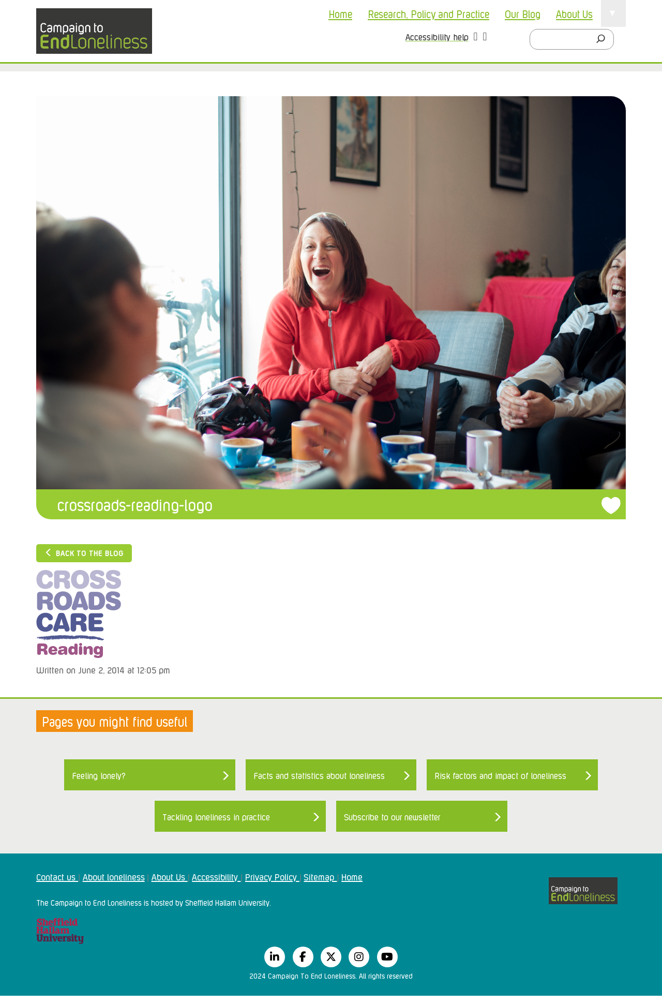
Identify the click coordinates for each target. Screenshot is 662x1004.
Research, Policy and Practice (428, 13)
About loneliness (114, 876)
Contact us (57, 876)
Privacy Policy (272, 876)
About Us (574, 13)
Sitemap (320, 876)
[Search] (603, 39)
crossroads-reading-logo (135, 504)
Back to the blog (84, 552)
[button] (475, 37)
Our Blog (522, 13)
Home (340, 13)
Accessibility (216, 876)
